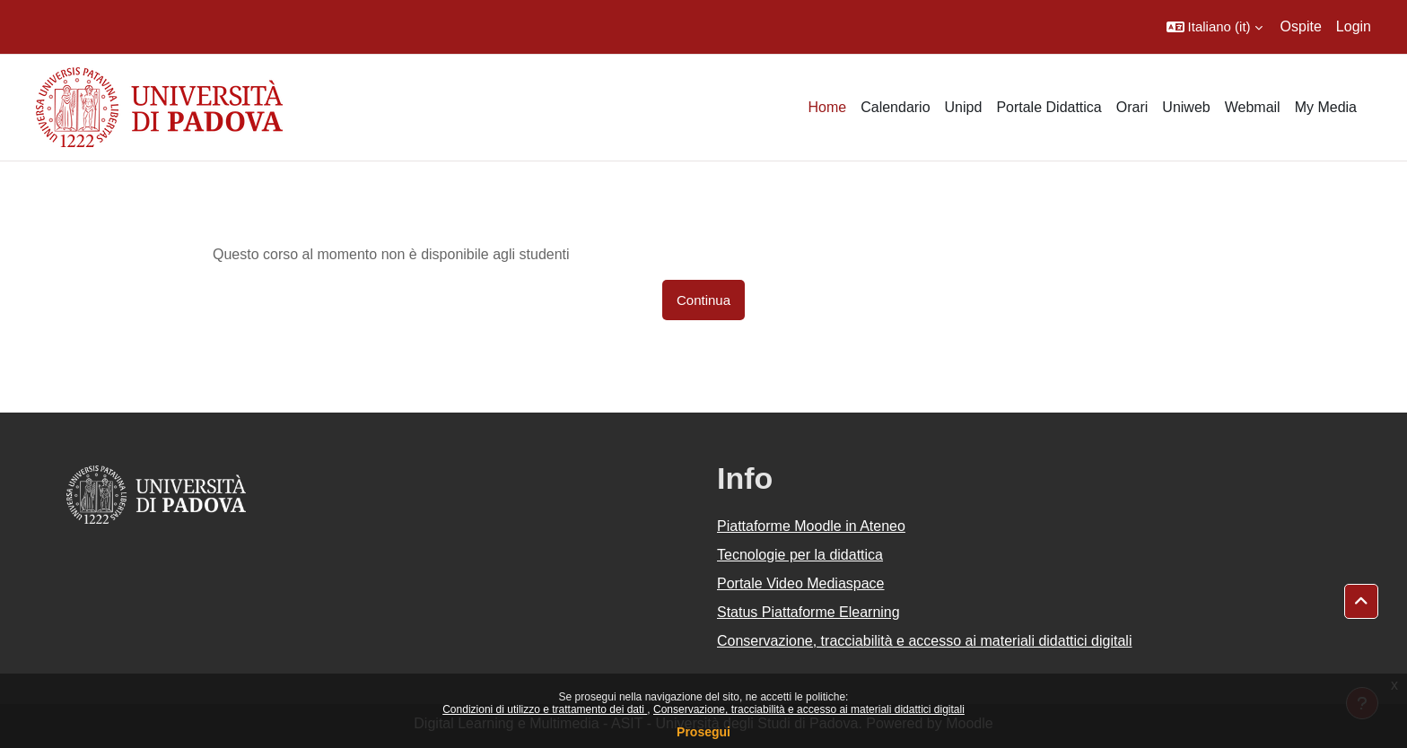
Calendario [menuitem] (895, 107)
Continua (703, 300)
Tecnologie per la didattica (800, 554)
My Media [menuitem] (1326, 107)
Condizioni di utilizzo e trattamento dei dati (544, 709)
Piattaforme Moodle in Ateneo (811, 526)
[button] (1214, 27)
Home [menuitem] (827, 107)
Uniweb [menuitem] (1186, 107)
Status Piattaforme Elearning (808, 612)
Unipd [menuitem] (964, 107)
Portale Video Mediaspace (801, 583)
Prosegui (703, 732)
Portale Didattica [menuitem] (1048, 107)
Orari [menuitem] (1132, 107)
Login (1353, 26)
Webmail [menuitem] (1252, 107)
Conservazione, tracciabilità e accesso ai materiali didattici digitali (809, 709)
